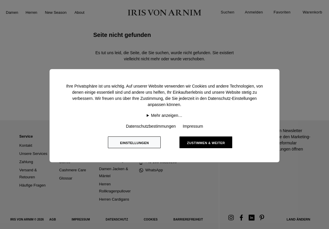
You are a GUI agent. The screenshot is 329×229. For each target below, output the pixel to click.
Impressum (193, 126)
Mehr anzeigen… (166, 115)
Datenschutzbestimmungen (151, 126)
